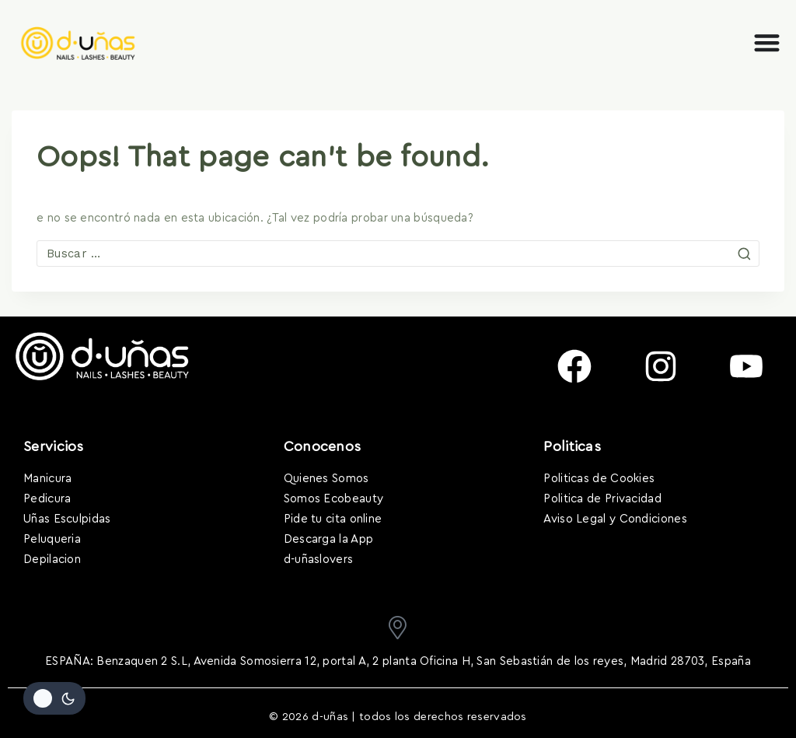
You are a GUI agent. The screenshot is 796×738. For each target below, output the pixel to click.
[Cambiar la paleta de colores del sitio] (54, 698)
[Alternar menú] (766, 42)
